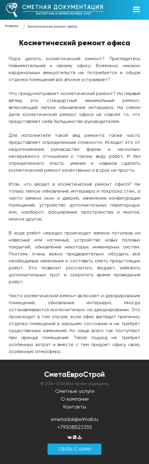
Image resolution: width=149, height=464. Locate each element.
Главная (11, 26)
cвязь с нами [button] (74, 449)
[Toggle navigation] (136, 10)
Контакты (74, 407)
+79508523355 (74, 427)
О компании (75, 399)
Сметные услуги (74, 391)
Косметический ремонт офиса (52, 26)
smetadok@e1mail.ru (74, 419)
